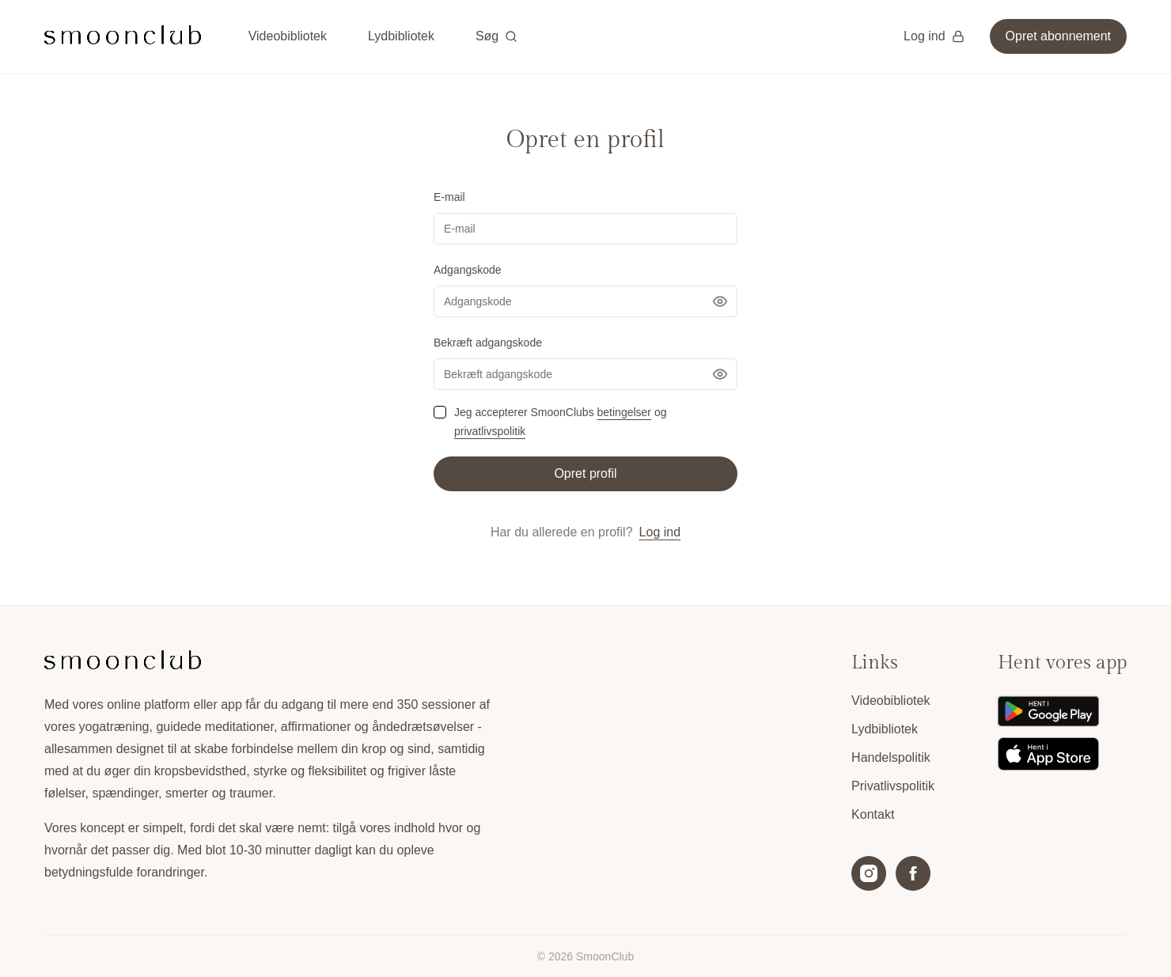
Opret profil (585, 473)
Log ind (934, 36)
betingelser (624, 412)
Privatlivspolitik (892, 786)
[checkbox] (440, 412)
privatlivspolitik (489, 431)
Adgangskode (468, 269)
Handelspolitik (890, 757)
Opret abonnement (1058, 36)
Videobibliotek (287, 36)
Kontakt (872, 814)
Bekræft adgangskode (488, 342)
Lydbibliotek (401, 36)
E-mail (449, 197)
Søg (496, 36)
